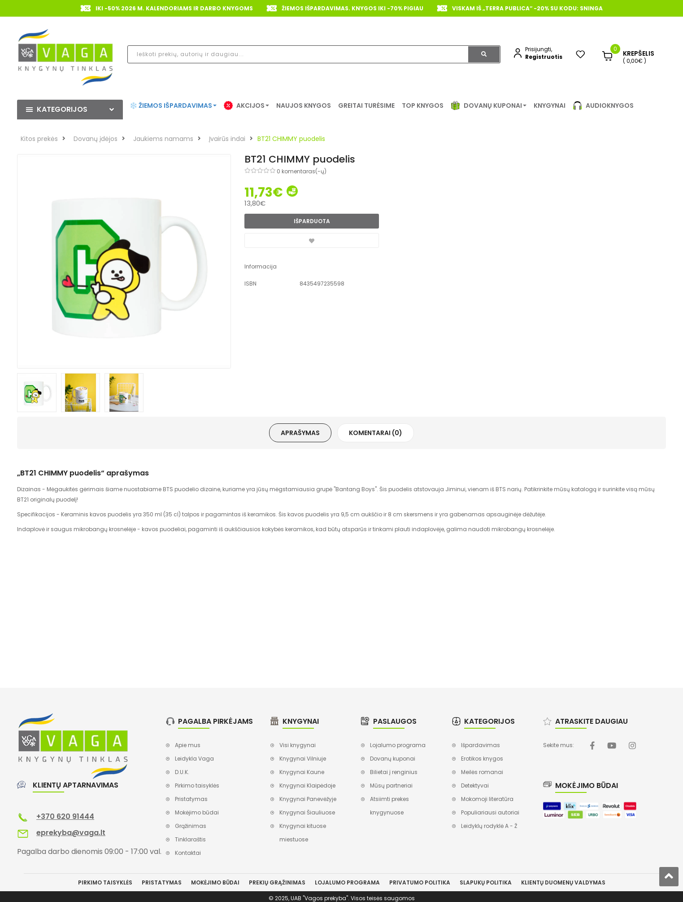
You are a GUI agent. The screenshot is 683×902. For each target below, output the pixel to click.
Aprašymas (300, 432)
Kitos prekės (39, 138)
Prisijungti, (538, 49)
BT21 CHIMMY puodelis (291, 138)
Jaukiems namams (163, 138)
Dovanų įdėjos (95, 138)
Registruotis (543, 57)
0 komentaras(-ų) (301, 171)
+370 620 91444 (65, 816)
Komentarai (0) (375, 432)
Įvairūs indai (227, 138)
